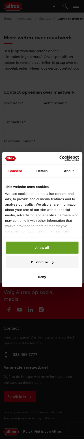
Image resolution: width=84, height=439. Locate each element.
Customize (42, 262)
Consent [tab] (15, 171)
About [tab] (69, 171)
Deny (42, 277)
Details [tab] (42, 171)
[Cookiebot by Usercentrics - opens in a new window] (60, 158)
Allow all (42, 247)
